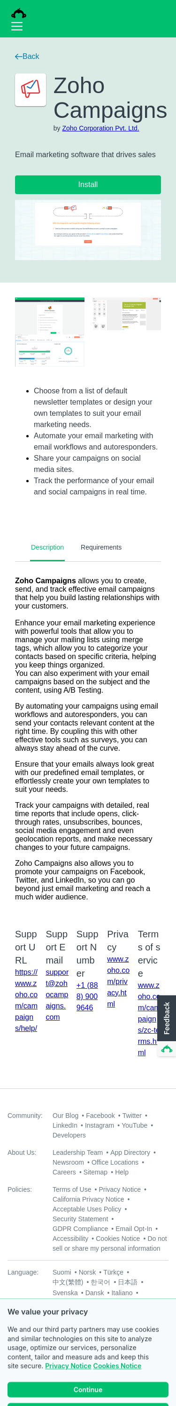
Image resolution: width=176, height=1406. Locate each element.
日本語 (128, 1282)
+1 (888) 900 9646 (87, 996)
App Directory (130, 1152)
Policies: (20, 1189)
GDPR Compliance (80, 1228)
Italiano (121, 1293)
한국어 (100, 1282)
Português (140, 1312)
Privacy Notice (119, 1189)
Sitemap (95, 1172)
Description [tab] (47, 547)
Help (122, 1172)
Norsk (87, 1272)
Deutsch (106, 1312)
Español (65, 1322)
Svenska (65, 1293)
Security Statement (80, 1219)
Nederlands (69, 1312)
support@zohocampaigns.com (57, 994)
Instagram (99, 1125)
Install (88, 184)
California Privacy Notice (88, 1199)
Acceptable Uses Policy (87, 1209)
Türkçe (113, 1272)
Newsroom (68, 1162)
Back (27, 56)
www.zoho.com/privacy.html (118, 981)
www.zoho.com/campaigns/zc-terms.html (149, 1019)
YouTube (134, 1125)
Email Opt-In (133, 1228)
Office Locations (115, 1162)
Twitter (132, 1115)
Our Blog (65, 1115)
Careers (64, 1172)
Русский (65, 1302)
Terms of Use (72, 1189)
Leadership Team (78, 1152)
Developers (69, 1135)
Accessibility (70, 1238)
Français (97, 1302)
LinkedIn (65, 1125)
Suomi (62, 1272)
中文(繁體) (68, 1282)
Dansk (94, 1293)
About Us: (22, 1152)
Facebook (100, 1115)
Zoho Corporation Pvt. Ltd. (100, 128)
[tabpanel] (88, 739)
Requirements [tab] (101, 547)
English (128, 1302)
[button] (165, 1026)
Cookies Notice (118, 1238)
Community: (25, 1115)
